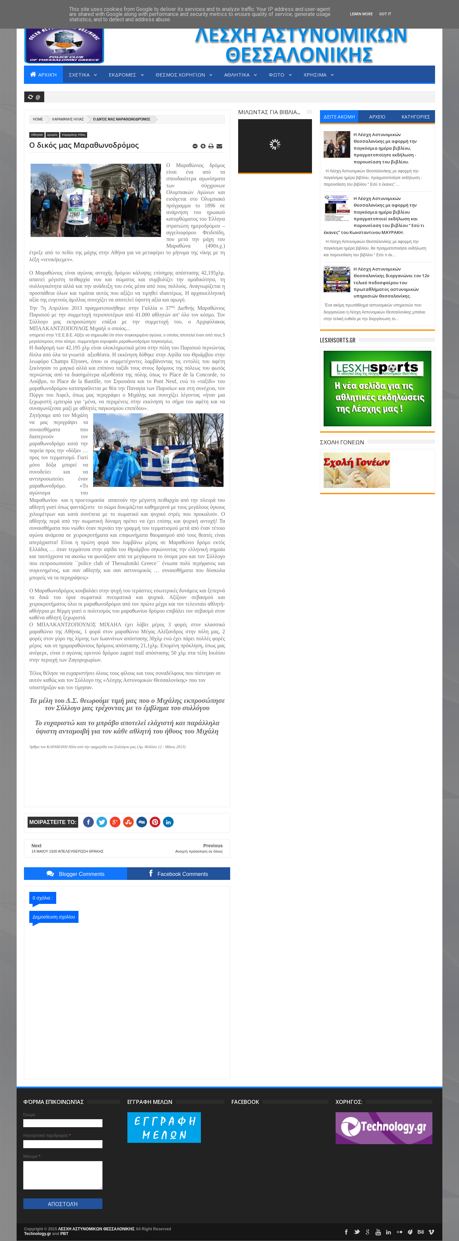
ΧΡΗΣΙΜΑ (315, 74)
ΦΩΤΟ (277, 74)
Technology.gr (38, 1233)
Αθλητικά (37, 134)
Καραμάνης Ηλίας (68, 119)
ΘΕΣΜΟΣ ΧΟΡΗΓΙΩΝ (181, 74)
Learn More (361, 14)
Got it (385, 14)
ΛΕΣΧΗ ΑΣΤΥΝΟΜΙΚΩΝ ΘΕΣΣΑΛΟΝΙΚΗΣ (97, 1229)
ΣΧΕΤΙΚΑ (79, 74)
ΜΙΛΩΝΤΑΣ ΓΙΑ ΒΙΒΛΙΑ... (269, 111)
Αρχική (43, 74)
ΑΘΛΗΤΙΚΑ (237, 74)
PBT (65, 1233)
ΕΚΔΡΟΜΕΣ (123, 74)
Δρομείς (52, 134)
